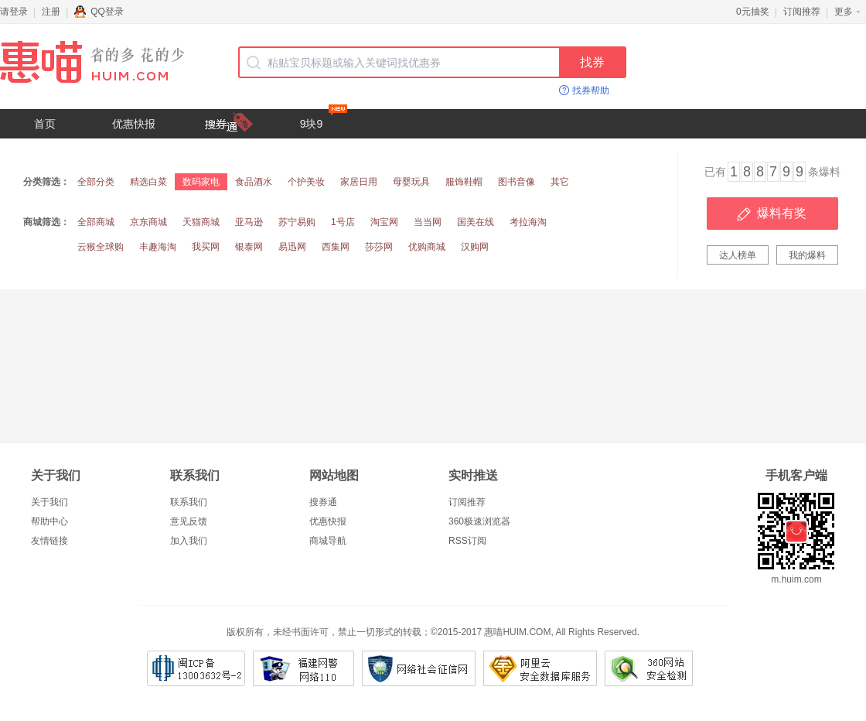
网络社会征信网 (419, 668)
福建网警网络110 (303, 668)
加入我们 (188, 540)
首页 (45, 124)
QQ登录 (99, 11)
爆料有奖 (781, 213)
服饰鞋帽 (463, 181)
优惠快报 (133, 124)
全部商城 (95, 222)
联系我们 (188, 502)
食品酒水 (253, 181)
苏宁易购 (296, 222)
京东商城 (148, 222)
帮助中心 (49, 521)
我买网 (206, 246)
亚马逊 (249, 222)
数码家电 (201, 181)
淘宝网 (384, 222)
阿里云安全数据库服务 (540, 668)
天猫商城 (201, 222)
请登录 (14, 11)
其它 (560, 181)
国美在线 (475, 222)
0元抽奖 (752, 11)
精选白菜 (148, 181)
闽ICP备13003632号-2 (196, 668)
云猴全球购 (100, 246)
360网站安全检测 (649, 668)
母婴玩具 (411, 181)
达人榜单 (737, 255)
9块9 (323, 119)
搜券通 (323, 502)
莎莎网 (379, 246)
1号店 (343, 222)
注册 (51, 11)
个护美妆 (306, 181)
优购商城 (426, 246)
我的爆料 (807, 255)
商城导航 (327, 540)
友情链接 (49, 540)
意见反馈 (188, 521)
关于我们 (49, 502)
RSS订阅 (467, 540)
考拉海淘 (528, 222)
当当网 (428, 222)
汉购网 (475, 246)
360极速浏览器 (479, 521)
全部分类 (95, 181)
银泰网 (249, 246)
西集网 (335, 246)
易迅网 (292, 246)
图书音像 (516, 181)
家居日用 (358, 181)
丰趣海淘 (157, 246)
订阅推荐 (801, 11)
